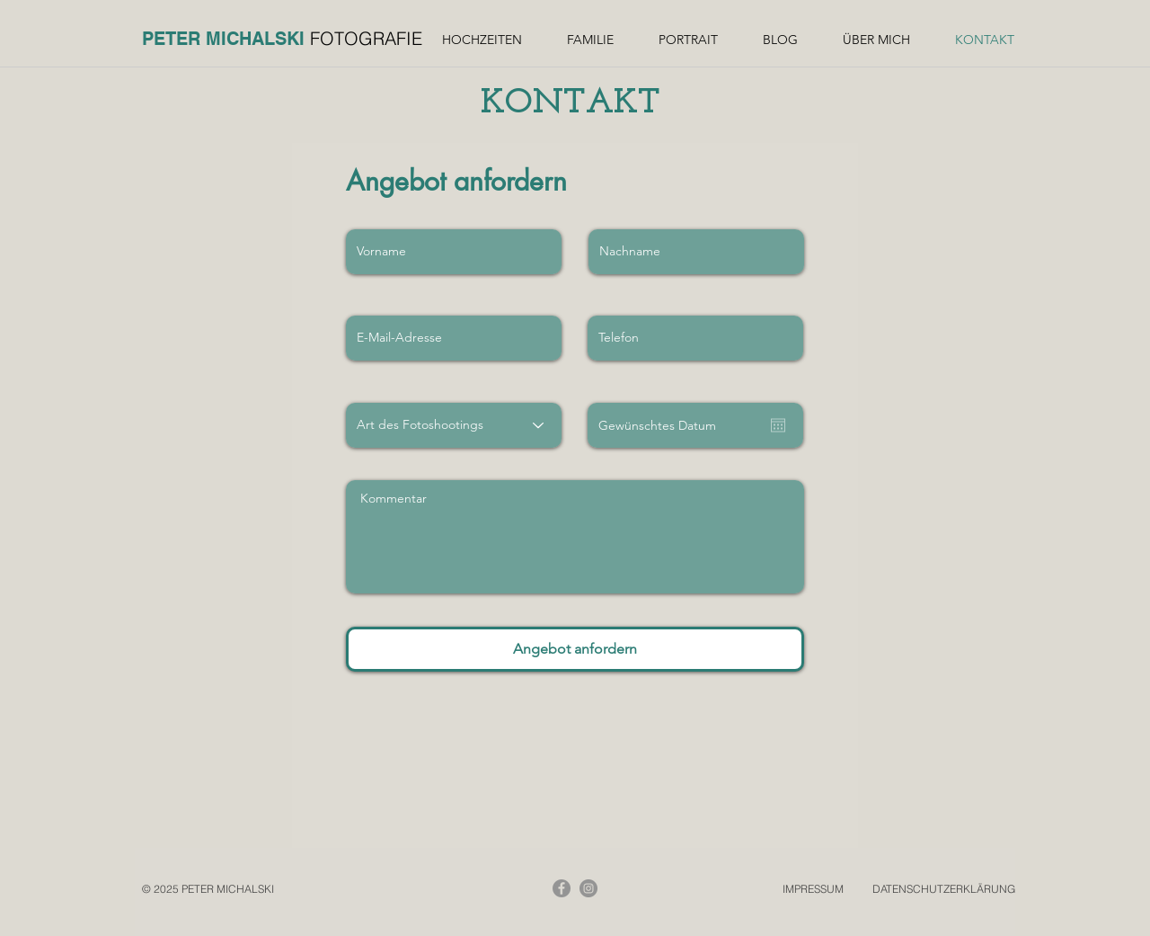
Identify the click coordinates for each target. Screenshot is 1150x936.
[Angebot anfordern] (575, 649)
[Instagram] (588, 888)
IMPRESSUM (813, 889)
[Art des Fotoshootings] (454, 425)
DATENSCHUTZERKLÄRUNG (943, 889)
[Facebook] (562, 888)
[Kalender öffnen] (778, 425)
